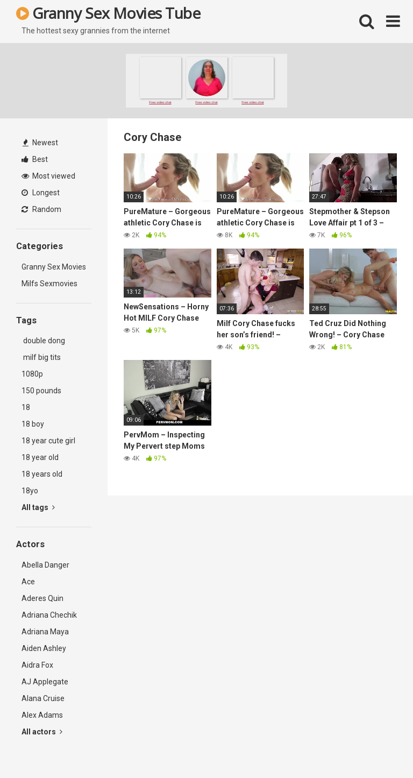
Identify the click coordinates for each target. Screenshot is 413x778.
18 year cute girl (48, 440)
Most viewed (48, 176)
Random (41, 209)
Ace (28, 581)
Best (35, 159)
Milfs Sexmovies (49, 283)
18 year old (40, 457)
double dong (43, 340)
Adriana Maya (45, 631)
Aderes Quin (42, 598)
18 (26, 407)
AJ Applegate (45, 681)
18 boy (33, 424)
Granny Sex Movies (54, 267)
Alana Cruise (43, 698)
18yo (30, 490)
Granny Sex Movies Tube (108, 13)
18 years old (42, 474)
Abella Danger (45, 565)
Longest (41, 192)
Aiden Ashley (44, 648)
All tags (38, 507)
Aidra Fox (37, 665)
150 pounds (41, 390)
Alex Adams (42, 715)
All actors (42, 731)
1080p (32, 374)
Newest (40, 142)
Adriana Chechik (49, 615)
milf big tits (41, 357)
